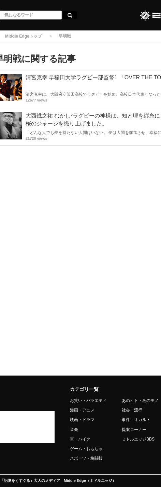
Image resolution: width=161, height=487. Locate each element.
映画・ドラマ (82, 419)
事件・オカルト (136, 419)
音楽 (74, 429)
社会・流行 (132, 410)
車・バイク (80, 439)
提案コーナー (134, 429)
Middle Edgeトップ (23, 36)
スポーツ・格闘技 (86, 458)
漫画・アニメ (82, 410)
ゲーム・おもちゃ (86, 448)
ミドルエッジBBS (138, 439)
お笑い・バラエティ (88, 400)
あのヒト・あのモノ (140, 400)
